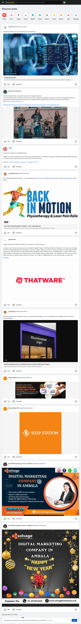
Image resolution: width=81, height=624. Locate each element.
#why (45, 316)
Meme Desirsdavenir (14, 91)
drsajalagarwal (13, 173)
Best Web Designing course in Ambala (20, 463)
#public (27, 31)
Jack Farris (11, 26)
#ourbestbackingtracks (25, 105)
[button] (39, 2)
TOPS (10, 148)
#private (16, 31)
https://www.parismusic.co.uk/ (15, 101)
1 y (9, 28)
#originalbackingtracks (53, 105)
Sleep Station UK (13, 377)
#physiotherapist (54, 178)
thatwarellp (11, 239)
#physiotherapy (39, 178)
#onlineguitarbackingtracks (10, 105)
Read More (6, 257)
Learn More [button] (49, 620)
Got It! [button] (74, 620)
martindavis (12, 311)
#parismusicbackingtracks (39, 105)
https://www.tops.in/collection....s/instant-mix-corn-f (24, 162)
